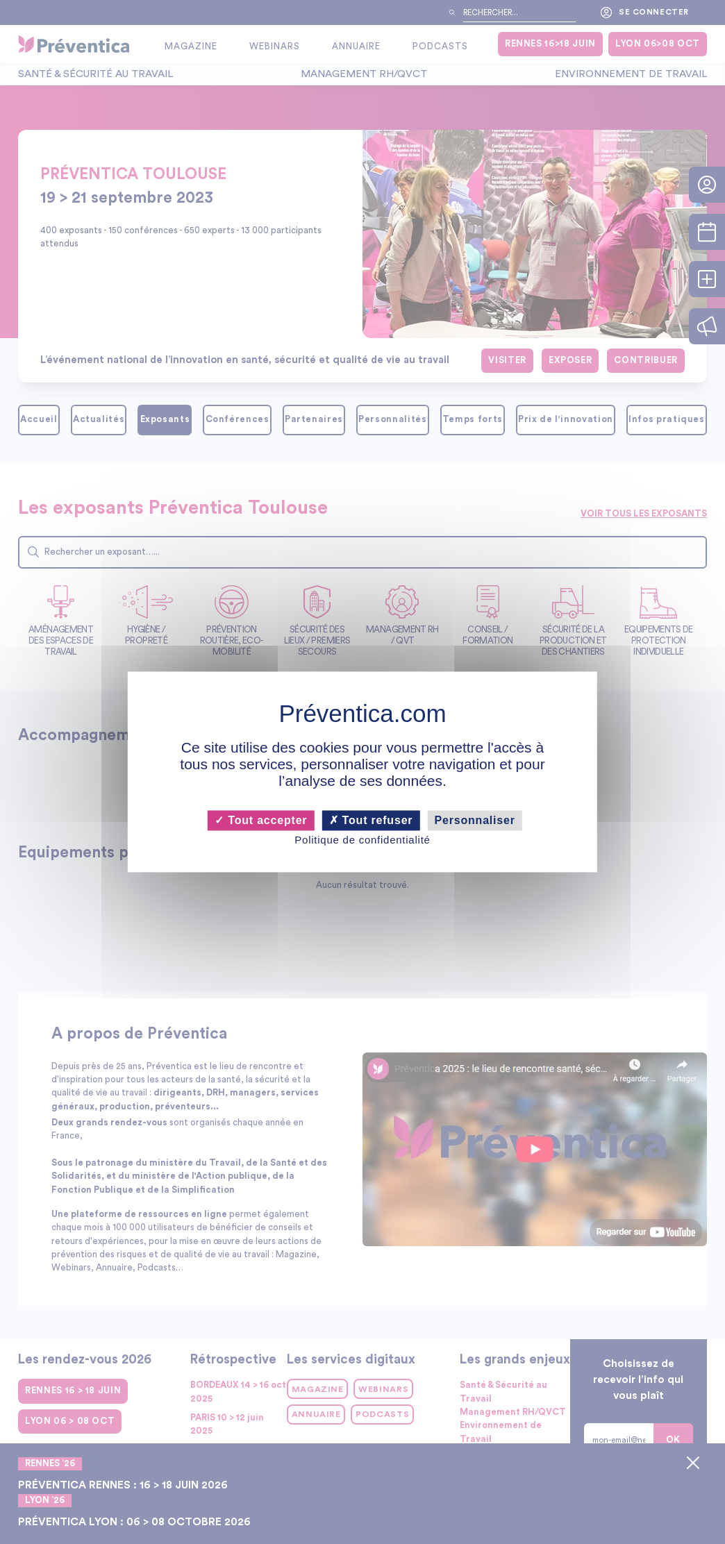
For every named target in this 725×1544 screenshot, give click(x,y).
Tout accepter (261, 820)
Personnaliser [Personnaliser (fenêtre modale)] (475, 820)
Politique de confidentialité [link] (362, 840)
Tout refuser (371, 820)
